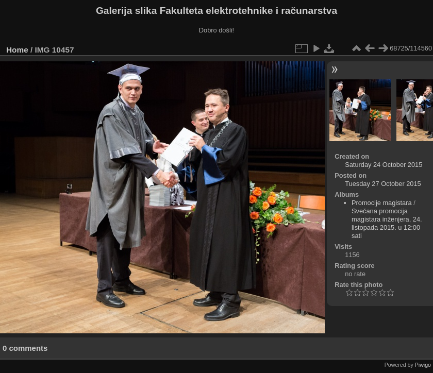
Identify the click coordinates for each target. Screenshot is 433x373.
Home (17, 49)
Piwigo (423, 365)
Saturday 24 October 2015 (383, 164)
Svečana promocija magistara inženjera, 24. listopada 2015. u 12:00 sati (387, 223)
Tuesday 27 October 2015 (383, 184)
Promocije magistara (382, 203)
